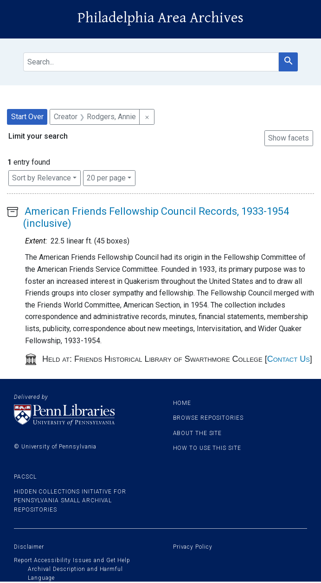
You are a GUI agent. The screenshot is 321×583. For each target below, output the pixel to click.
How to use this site (207, 448)
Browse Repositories (208, 418)
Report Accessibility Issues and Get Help (72, 560)
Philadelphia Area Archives (160, 17)
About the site (197, 433)
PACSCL (25, 477)
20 (106, 177)
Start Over (27, 116)
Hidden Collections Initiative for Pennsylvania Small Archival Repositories (70, 500)
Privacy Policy (192, 547)
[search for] (151, 61)
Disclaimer (29, 547)
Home (182, 403)
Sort (41, 177)
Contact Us (288, 359)
